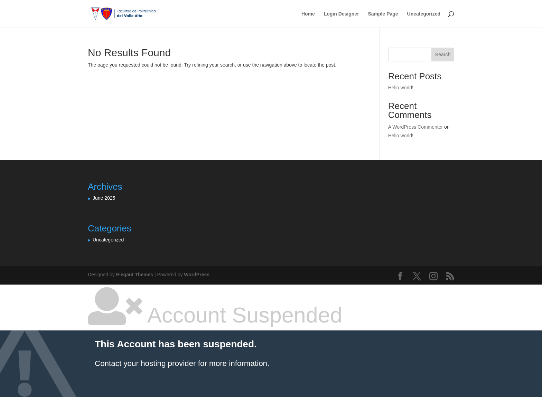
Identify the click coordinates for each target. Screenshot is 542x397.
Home (308, 14)
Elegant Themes (134, 274)
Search (442, 54)
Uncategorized (423, 14)
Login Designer (341, 14)
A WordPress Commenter (415, 127)
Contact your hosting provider (145, 363)
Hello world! (400, 87)
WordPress (196, 274)
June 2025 (104, 198)
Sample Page (383, 14)
